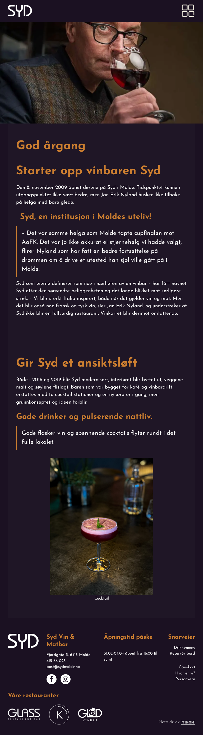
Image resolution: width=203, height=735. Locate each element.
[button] (188, 11)
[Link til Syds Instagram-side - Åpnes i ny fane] (66, 679)
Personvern (185, 679)
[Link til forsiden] (20, 11)
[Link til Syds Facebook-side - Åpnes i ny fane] (52, 679)
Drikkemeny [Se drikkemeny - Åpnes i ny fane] (184, 648)
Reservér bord (182, 654)
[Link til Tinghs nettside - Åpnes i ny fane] (177, 722)
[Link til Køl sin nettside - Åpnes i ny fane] (59, 714)
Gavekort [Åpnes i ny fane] (187, 667)
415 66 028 (56, 661)
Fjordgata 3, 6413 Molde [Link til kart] (68, 655)
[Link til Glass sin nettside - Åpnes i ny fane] (24, 714)
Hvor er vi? (185, 673)
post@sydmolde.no (63, 667)
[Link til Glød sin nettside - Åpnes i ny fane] (90, 714)
